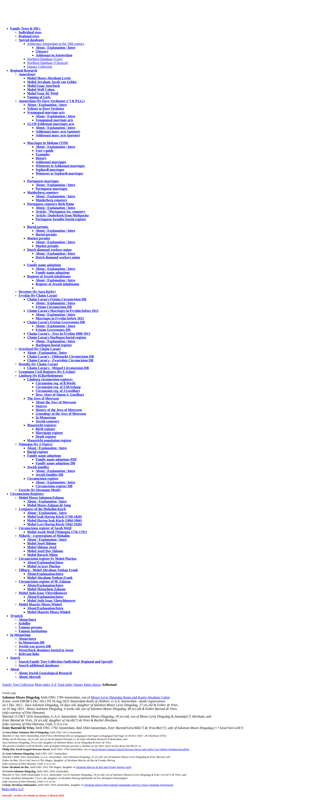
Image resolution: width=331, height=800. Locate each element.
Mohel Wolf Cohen (40, 89)
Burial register (37, 452)
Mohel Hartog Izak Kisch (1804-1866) (54, 520)
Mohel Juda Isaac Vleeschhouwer (51, 600)
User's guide (44, 150)
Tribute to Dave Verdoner (45, 108)
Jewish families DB (49, 474)
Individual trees (30, 32)
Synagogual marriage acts (46, 112)
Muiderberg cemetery (43, 192)
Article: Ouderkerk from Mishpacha (62, 215)
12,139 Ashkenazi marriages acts (50, 124)
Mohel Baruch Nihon (42, 555)
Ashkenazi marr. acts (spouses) (58, 131)
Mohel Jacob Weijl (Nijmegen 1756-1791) (57, 532)
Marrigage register (49, 433)
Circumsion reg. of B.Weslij (55, 383)
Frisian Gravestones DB (53, 330)
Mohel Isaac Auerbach (43, 86)
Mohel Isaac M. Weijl (42, 93)
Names (78, 684)
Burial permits (37, 227)
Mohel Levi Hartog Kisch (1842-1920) (54, 524)
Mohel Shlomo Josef (41, 547)
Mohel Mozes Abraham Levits (49, 78)
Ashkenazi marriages (51, 162)
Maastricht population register (49, 440)
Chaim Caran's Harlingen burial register (57, 337)
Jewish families (38, 467)
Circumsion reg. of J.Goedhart (58, 391)
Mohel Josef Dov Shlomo (45, 551)
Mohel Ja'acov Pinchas (43, 566)
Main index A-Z (45, 684)
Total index (65, 684)
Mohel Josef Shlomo (41, 543)
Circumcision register (42, 478)
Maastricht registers (41, 425)
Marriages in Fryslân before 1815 (60, 318)
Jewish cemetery (47, 421)
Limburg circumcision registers (50, 379)
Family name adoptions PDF (56, 459)
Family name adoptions (44, 265)
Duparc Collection (39, 66)
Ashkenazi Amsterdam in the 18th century (55, 44)
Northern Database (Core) (44, 59)
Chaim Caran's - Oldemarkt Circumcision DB (60, 356)
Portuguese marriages (43, 181)
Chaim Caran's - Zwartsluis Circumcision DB (60, 360)
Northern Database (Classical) (47, 63)
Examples (43, 154)
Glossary (42, 51)
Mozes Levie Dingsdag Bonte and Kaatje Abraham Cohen (130, 697)
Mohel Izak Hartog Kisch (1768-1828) (54, 516)
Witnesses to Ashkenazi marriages (60, 166)
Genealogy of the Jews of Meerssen (61, 413)
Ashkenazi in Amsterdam (54, 55)
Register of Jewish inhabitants (49, 276)
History (41, 158)
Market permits (38, 238)
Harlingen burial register (54, 345)
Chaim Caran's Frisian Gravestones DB (56, 322)
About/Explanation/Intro (45, 562)
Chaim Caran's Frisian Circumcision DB (56, 299)
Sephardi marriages (50, 169)
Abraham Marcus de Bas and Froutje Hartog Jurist (103, 767)
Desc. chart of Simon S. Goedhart (60, 394)
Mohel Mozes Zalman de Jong (49, 505)
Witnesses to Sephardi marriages (59, 173)
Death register (46, 436)
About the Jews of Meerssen (56, 402)
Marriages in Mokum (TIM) (47, 143)
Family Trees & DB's (25, 28)
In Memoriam (46, 417)
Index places (92, 684)
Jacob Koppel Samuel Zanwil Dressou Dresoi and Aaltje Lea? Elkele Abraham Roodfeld (140, 749)
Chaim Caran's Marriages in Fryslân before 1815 (63, 310)
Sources (41, 406)
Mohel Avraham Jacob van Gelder (52, 82)
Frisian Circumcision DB (54, 307)
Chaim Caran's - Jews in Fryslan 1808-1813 (58, 333)
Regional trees (29, 36)
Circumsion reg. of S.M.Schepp (58, 387)
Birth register (45, 429)
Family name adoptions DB (55, 463)
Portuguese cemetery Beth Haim (50, 204)
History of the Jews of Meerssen (59, 410)
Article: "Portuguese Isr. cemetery (60, 211)
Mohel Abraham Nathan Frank (50, 577)
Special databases (31, 40)
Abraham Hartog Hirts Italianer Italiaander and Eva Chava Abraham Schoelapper (129, 784)
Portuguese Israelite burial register (61, 219)
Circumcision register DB (54, 486)
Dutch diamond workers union (49, 249)
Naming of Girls (38, 97)
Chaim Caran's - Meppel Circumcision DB (58, 368)
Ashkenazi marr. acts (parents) (58, 135)
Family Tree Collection (18, 684)
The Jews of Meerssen (43, 398)
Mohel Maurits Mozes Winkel (48, 612)
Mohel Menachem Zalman (46, 589)
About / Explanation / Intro (55, 47)
